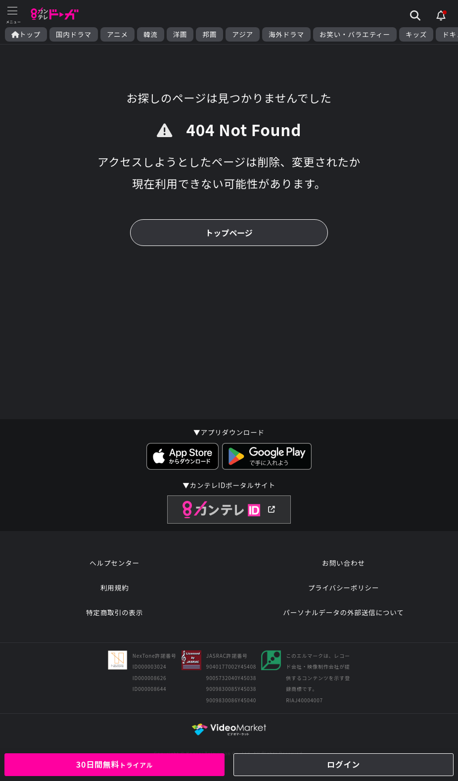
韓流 (150, 34)
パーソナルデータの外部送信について (343, 612)
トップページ (229, 233)
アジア (242, 34)
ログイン (343, 764)
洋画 (180, 34)
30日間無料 (114, 764)
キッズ (416, 34)
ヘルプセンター (114, 563)
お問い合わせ (343, 563)
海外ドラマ (286, 34)
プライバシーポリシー (343, 587)
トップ (26, 34)
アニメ (117, 34)
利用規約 (114, 587)
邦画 (209, 34)
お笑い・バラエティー (355, 34)
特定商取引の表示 (114, 612)
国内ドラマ (74, 34)
